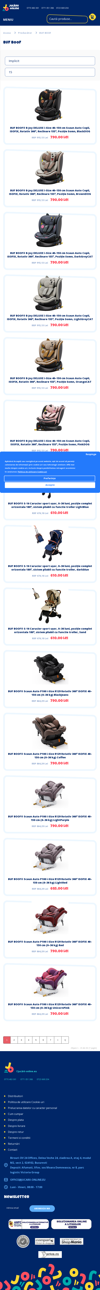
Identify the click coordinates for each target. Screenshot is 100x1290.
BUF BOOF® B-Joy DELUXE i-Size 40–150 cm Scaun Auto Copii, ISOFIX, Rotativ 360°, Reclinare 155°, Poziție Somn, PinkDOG (50, 442)
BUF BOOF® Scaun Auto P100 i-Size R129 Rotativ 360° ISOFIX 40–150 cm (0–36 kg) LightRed (50, 880)
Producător (25, 32)
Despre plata (16, 1120)
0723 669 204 (62, 8)
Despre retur (16, 1132)
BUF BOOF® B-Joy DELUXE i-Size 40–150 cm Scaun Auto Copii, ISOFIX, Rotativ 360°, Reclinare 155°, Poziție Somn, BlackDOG (50, 129)
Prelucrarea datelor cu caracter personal (32, 1108)
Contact (12, 1149)
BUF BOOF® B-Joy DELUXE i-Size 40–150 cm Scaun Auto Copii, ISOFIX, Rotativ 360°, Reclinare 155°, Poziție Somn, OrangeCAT (50, 380)
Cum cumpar (15, 1114)
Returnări (14, 1144)
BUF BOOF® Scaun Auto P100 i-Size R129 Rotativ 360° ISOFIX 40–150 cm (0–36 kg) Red (50, 943)
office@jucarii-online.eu (27, 1179)
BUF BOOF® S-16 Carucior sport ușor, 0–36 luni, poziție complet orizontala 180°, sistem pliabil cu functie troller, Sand (50, 630)
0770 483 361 (33, 8)
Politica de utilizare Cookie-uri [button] (32, 472)
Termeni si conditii (19, 1138)
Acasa (7, 32)
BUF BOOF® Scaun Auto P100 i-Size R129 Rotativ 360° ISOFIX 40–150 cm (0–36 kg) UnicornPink (50, 1006)
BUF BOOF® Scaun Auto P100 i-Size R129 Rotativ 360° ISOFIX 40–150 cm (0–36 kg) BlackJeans (50, 693)
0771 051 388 (47, 8)
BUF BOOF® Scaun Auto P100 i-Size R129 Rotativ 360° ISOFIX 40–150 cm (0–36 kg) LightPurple (50, 818)
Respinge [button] (91, 454)
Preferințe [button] (50, 478)
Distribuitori (15, 1096)
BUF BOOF (45, 32)
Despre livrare (16, 1126)
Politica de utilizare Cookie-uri (26, 1102)
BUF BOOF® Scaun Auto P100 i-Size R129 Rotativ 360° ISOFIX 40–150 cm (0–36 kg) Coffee (50, 755)
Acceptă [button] (50, 485)
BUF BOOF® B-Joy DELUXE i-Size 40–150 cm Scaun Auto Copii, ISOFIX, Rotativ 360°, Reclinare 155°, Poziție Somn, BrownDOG (50, 192)
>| (65, 1040)
